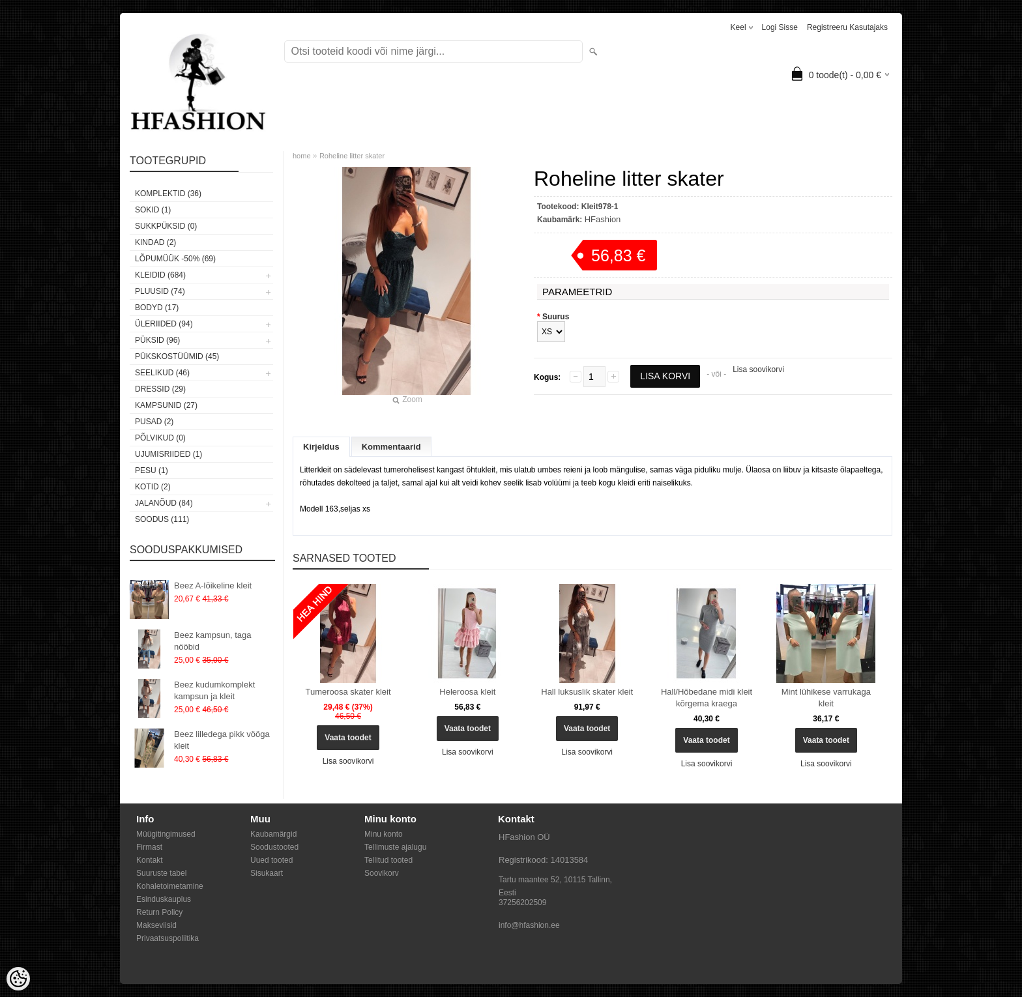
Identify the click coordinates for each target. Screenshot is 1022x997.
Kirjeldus (321, 447)
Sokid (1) (153, 209)
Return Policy (159, 912)
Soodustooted (274, 847)
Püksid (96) (157, 340)
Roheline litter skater (352, 156)
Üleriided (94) (164, 323)
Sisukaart (266, 873)
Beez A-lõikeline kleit (213, 585)
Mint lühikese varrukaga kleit (826, 697)
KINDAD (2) (155, 242)
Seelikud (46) (162, 372)
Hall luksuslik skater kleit (587, 692)
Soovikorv (381, 873)
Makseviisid (156, 925)
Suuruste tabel (161, 873)
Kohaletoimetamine (169, 886)
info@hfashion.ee (529, 925)
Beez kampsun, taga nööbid (213, 641)
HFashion (603, 219)
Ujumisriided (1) (168, 454)
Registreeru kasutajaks (847, 27)
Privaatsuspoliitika (167, 938)
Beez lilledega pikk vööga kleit (222, 740)
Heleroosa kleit (467, 692)
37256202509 (522, 902)
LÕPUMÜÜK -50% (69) (175, 258)
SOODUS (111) (162, 519)
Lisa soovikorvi (758, 369)
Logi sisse (780, 27)
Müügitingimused (166, 834)
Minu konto (383, 834)
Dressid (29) (160, 389)
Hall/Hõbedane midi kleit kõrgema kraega (706, 697)
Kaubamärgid (273, 834)
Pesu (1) (151, 470)
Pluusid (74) (160, 291)
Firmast (149, 847)
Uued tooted (271, 860)
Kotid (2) (153, 486)
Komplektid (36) (168, 193)
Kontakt (149, 860)
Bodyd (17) (157, 307)
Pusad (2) (154, 421)
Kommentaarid (391, 447)
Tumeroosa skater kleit (347, 692)
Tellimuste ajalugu (395, 847)
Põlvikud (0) (160, 437)
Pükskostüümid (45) (177, 356)
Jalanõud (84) (164, 503)
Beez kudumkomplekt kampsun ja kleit (214, 690)
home (302, 156)
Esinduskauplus (163, 899)
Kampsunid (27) (166, 405)
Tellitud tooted (388, 860)
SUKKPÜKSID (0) (166, 226)
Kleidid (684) (160, 275)
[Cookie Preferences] (18, 978)
